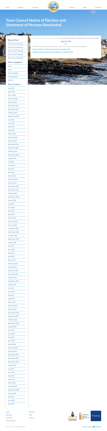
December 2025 (13, 106)
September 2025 (13, 116)
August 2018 (12, 393)
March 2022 (12, 260)
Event (10, 66)
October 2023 (12, 193)
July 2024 (11, 162)
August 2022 (12, 242)
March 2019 (11, 383)
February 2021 (12, 306)
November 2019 (13, 358)
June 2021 (11, 292)
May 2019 (11, 376)
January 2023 (12, 225)
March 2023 (12, 218)
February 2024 (13, 179)
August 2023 (12, 200)
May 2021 (11, 295)
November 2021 (13, 274)
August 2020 (12, 327)
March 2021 (11, 302)
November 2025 (13, 109)
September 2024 (13, 155)
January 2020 (12, 351)
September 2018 (13, 390)
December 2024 (13, 144)
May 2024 (11, 169)
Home (7, 7)
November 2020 (13, 316)
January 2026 (12, 102)
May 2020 (11, 337)
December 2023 (13, 186)
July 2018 (11, 397)
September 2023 (13, 197)
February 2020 (13, 348)
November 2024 (13, 148)
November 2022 (13, 232)
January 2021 (12, 309)
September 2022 (13, 239)
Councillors (35, 7)
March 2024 (12, 176)
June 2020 (11, 334)
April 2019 (11, 379)
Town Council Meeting (15, 44)
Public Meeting (13, 73)
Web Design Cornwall (86, 426)
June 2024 (11, 165)
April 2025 (11, 130)
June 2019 (11, 372)
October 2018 (12, 386)
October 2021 (12, 277)
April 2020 (11, 341)
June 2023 (11, 207)
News (85, 7)
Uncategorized (13, 76)
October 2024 (12, 151)
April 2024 (11, 172)
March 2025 (12, 134)
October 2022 (12, 235)
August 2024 (12, 158)
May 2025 (11, 127)
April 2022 (11, 256)
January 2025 (12, 141)
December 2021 (13, 270)
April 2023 (11, 214)
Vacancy (11, 80)
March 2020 (12, 344)
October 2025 (12, 113)
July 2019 (11, 369)
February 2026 (13, 99)
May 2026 (11, 88)
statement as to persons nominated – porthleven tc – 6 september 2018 (52, 52)
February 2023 (12, 221)
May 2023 (11, 211)
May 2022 (11, 253)
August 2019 (12, 365)
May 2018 (11, 404)
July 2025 (11, 120)
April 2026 (11, 92)
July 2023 (11, 204)
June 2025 (11, 123)
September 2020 (13, 323)
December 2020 (13, 313)
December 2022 (13, 228)
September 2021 (13, 281)
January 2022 (12, 267)
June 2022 (11, 249)
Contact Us (98, 7)
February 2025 (12, 137)
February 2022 (12, 263)
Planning (72, 7)
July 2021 (11, 288)
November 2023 (13, 190)
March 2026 (12, 95)
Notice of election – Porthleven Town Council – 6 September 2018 (51, 49)
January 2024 (12, 183)
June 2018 (11, 400)
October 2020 (12, 320)
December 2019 (13, 355)
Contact (31, 418)
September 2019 (13, 362)
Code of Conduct (11, 420)
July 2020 (11, 330)
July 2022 (11, 246)
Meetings (20, 7)
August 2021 (12, 284)
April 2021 (11, 299)
